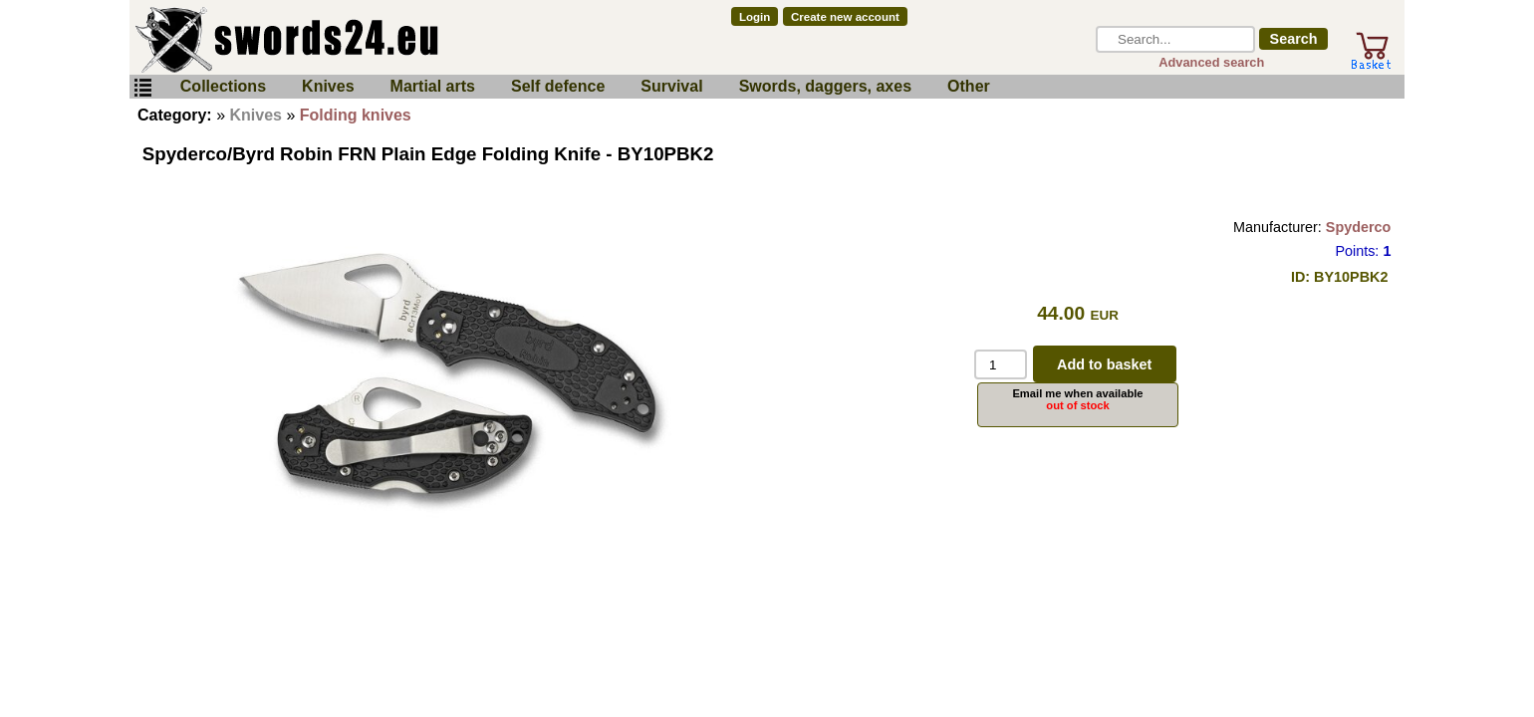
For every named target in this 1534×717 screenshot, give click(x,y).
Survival (671, 86)
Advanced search (1211, 62)
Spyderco (1359, 227)
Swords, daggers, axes (825, 86)
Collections (223, 86)
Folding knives (355, 115)
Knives (328, 86)
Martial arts (432, 86)
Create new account (845, 17)
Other (968, 86)
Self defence (558, 86)
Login (754, 17)
